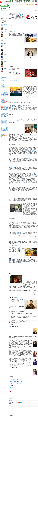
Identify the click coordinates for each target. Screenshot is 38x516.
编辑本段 (12, 31)
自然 (12, 1)
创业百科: (29, 1)
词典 (32, 1)
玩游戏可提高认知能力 (4, 129)
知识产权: (29, 2)
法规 (35, 2)
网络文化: (29, 0)
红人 (32, 0)
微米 (4, 36)
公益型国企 (3, 93)
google (27, 0)
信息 (33, 260)
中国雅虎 (11, 383)
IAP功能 (4, 123)
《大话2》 (32, 195)
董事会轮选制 (17, 232)
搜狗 (17, 379)
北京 (12, 300)
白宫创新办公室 (2, 79)
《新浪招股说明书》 (17, 234)
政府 (10, 17)
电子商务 (15, 16)
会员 (13, 290)
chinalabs (4, 19)
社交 (21, 1)
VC (31, 1)
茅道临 (25, 89)
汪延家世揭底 (5, 24)
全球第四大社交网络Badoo (4, 116)
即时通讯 (20, 322)
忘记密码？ (17, 4)
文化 (21, 2)
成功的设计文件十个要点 (5, 121)
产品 (15, 249)
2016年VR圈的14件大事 (3, 84)
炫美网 (14, 383)
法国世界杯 (15, 119)
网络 (14, 17)
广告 (21, 0)
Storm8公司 (2, 102)
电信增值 (29, 151)
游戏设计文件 (2, 122)
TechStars (2, 92)
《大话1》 (14, 195)
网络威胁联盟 (2, 80)
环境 (31, 284)
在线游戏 (32, 151)
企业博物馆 (4, 5)
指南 (33, 1)
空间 (17, 290)
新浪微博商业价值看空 (6, 38)
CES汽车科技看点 (3, 86)
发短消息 (7, 18)
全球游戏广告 (5, 130)
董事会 (29, 153)
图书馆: (20, 2)
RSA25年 (2, 78)
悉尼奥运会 (18, 120)
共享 (32, 2)
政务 (24, 0)
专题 (15, 2)
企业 (13, 0)
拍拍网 (17, 383)
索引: (10, 2)
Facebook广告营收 (6, 127)
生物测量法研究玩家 (4, 113)
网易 (10, 379)
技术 (15, 0)
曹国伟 (10, 326)
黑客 (33, 0)
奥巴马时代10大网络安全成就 (4, 77)
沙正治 (27, 88)
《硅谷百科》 (5, 61)
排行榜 (18, 2)
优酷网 (21, 379)
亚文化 (36, 0)
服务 (21, 18)
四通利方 (13, 106)
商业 (23, 2)
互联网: (20, 0)
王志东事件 (5, 31)
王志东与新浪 (5, 29)
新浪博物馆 (7, 5)
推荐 (13, 2)
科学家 (18, 1)
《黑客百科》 (5, 54)
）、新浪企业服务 (35, 174)
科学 (13, 1)
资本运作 (14, 167)
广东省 (22, 299)
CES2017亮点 (2, 85)
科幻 (15, 1)
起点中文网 (14, 381)
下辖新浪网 (28, 174)
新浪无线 (21, 14)
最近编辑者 (4, 21)
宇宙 (16, 1)
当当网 (21, 381)
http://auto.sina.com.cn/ (13, 387)
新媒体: (20, 1)
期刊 (26, 2)
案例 (35, 1)
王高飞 (10, 367)
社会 (31, 0)
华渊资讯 (18, 106)
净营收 (18, 136)
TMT (17, 0)
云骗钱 (6, 106)
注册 (14, 4)
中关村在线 (18, 381)
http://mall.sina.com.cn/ (13, 390)
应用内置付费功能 (6, 122)
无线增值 (33, 95)
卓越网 (11, 381)
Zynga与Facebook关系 (4, 95)
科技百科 (1, 5)
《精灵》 (18, 195)
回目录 (14, 31)
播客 (10, 260)
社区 (19, 247)
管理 (24, 2)
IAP (5, 123)
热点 (16, 2)
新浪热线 (14, 15)
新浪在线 (14, 175)
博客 (23, 1)
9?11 (20, 120)
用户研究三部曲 (4, 114)
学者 (24, 1)
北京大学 (14, 301)
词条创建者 (4, 18)
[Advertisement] (21, 400)
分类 (12, 2)
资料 (22, 272)
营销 (23, 0)
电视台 (20, 262)
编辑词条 (36, 10)
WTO (15, 120)
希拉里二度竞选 (5, 49)
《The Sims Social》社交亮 (4, 100)
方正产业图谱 (3, 108)
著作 (36, 2)
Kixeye (4, 101)
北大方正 (15, 306)
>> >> (5, 5)
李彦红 (15, 196)
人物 (12, 0)
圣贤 (3, 20)
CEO (33, 86)
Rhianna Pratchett (4, 94)
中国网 (21, 383)
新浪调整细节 (5, 43)
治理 (35, 0)
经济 (25, 2)
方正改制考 (6, 108)
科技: (10, 0)
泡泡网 (14, 379)
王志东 (22, 33)
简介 (11, 25)
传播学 (27, 1)
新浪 (12, 105)
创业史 (36, 1)
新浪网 (16, 14)
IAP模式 (7, 123)
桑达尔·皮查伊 (5, 68)
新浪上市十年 (5, 45)
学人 (33, 2)
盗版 (31, 2)
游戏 (25, 0)
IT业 (16, 0)
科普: (10, 1)
